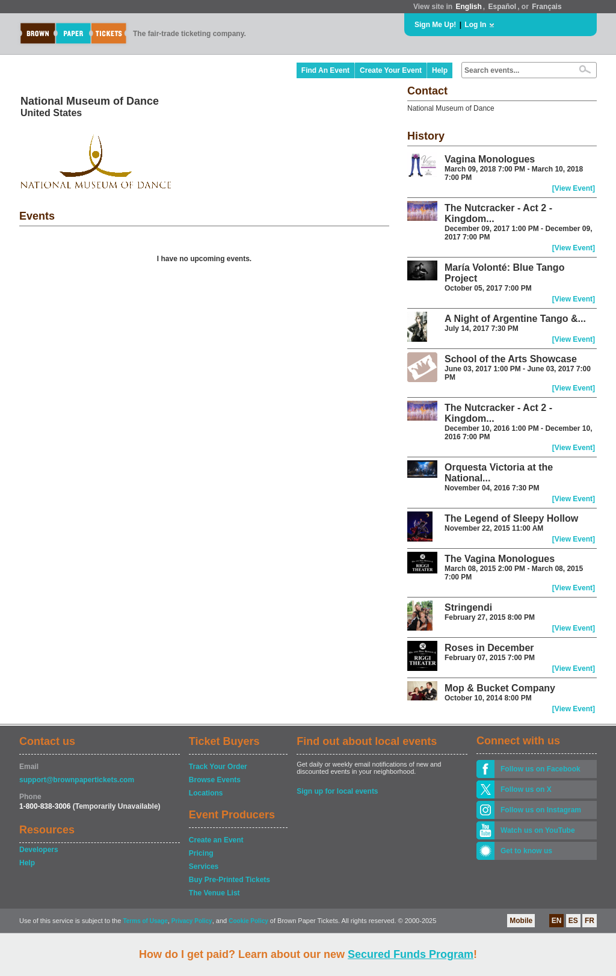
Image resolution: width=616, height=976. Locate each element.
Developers (38, 849)
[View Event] (573, 188)
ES (573, 920)
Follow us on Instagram (540, 810)
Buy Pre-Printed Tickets (229, 880)
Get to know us (526, 851)
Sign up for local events (337, 791)
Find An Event (325, 70)
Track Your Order (218, 766)
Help (440, 70)
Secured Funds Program (410, 954)
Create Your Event (391, 70)
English (468, 6)
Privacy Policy (191, 921)
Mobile (521, 920)
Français (546, 6)
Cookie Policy (248, 921)
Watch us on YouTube (537, 830)
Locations (206, 793)
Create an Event (216, 840)
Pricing (201, 853)
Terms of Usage (145, 921)
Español (502, 6)
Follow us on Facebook (540, 769)
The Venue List (214, 893)
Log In (475, 24)
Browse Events (215, 780)
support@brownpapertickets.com (76, 780)
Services (203, 866)
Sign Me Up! (435, 24)
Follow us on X (526, 789)
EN (557, 920)
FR (589, 920)
